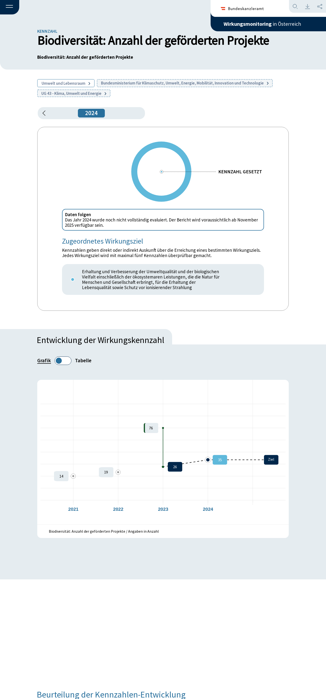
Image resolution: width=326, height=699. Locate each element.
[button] (9, 7)
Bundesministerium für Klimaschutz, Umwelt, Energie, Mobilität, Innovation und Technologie (185, 83)
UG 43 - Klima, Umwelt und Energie (73, 93)
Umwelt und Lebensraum (66, 83)
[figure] (163, 452)
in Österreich (262, 23)
